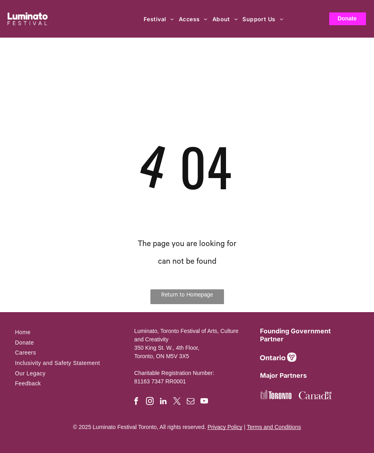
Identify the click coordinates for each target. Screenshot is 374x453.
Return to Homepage (187, 296)
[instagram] (150, 402)
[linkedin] (163, 402)
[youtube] (204, 402)
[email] (190, 402)
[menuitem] (159, 19)
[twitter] (177, 402)
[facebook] (136, 402)
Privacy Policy (225, 427)
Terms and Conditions (274, 427)
